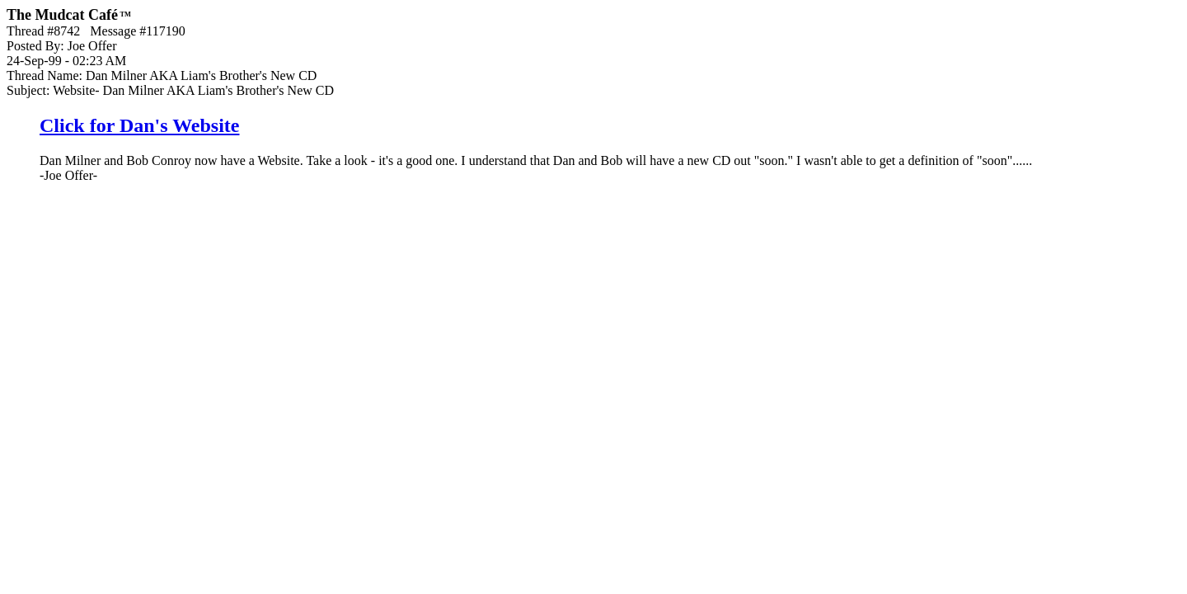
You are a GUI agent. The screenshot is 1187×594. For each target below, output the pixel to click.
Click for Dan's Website (139, 125)
